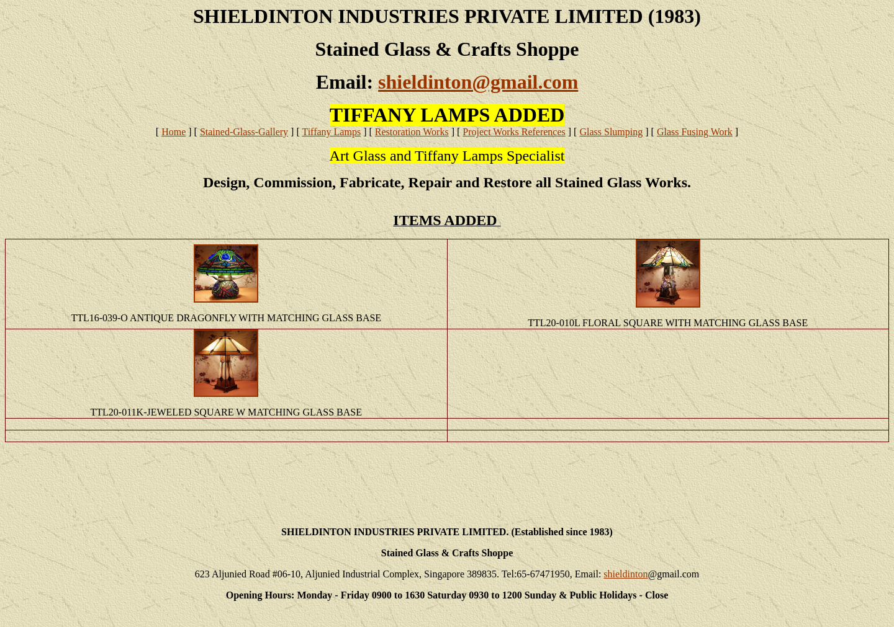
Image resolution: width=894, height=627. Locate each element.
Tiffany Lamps (331, 132)
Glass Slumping (611, 132)
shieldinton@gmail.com (478, 82)
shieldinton (625, 574)
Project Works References (514, 132)
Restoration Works (412, 132)
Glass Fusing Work (695, 132)
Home (173, 132)
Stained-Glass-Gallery (244, 132)
